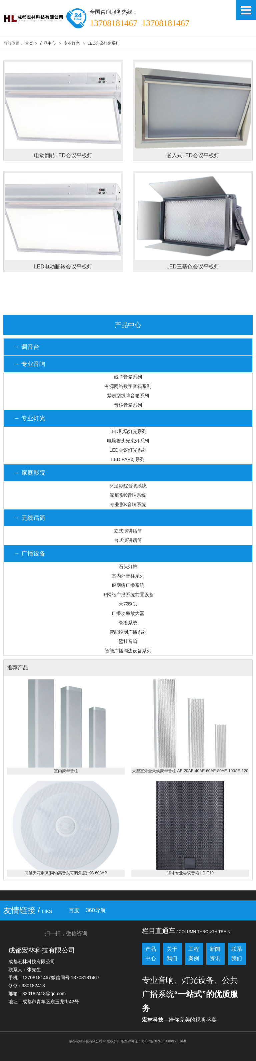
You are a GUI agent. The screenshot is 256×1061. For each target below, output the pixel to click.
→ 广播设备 (29, 553)
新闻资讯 (215, 953)
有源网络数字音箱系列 (128, 386)
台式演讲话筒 (128, 540)
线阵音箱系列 (128, 377)
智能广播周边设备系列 (128, 650)
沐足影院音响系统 (128, 485)
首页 (29, 43)
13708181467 (113, 23)
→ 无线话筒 (29, 517)
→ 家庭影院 (29, 472)
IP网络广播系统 (128, 585)
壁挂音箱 (128, 641)
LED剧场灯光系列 (127, 431)
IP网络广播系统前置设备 (127, 594)
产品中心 (48, 43)
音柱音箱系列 (128, 405)
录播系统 (128, 622)
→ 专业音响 (29, 364)
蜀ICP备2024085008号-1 (159, 1041)
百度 (74, 910)
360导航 (96, 910)
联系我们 (236, 953)
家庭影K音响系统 (128, 495)
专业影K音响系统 (128, 504)
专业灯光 (72, 43)
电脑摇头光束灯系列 (128, 440)
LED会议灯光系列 (103, 43)
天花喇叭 (128, 604)
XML (183, 1041)
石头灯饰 (128, 566)
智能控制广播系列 (128, 632)
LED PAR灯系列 (128, 459)
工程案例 (193, 953)
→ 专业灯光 (29, 418)
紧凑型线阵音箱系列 (128, 395)
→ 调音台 (26, 347)
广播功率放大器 (128, 613)
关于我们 (172, 953)
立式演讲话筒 (128, 531)
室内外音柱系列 (128, 576)
